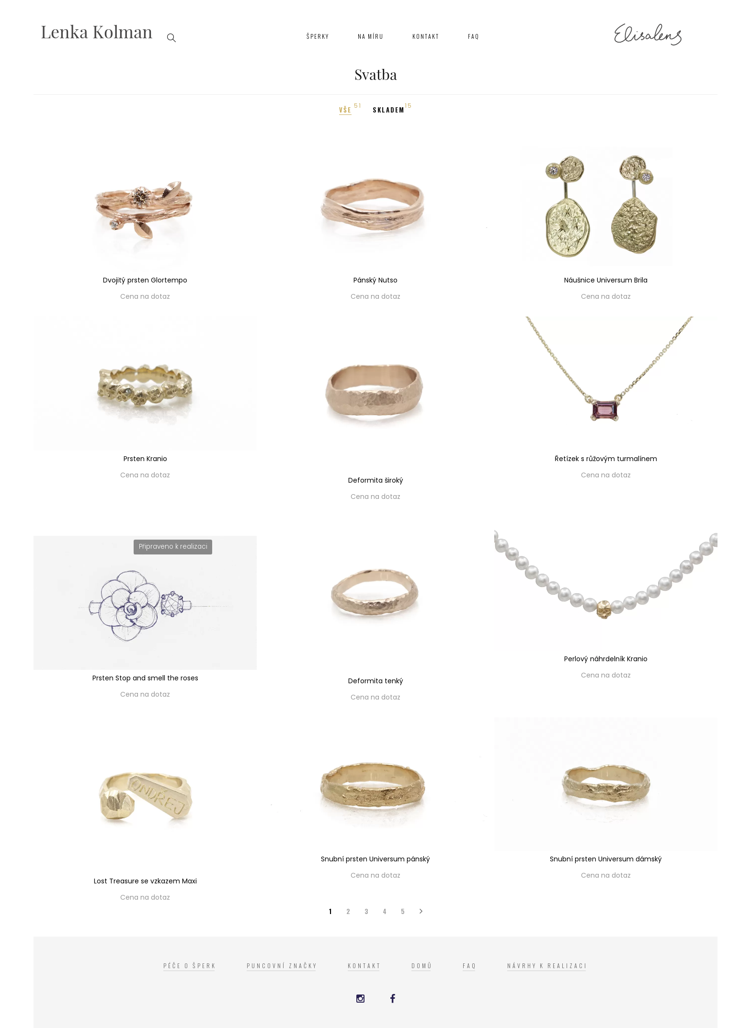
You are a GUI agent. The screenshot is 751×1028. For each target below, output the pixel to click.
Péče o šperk (189, 965)
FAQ (473, 36)
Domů (421, 965)
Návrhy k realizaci (547, 965)
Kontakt (425, 36)
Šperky (318, 36)
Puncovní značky (282, 965)
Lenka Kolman (97, 31)
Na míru (371, 36)
